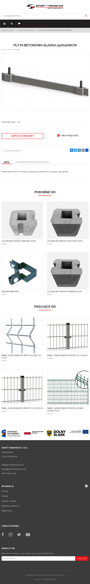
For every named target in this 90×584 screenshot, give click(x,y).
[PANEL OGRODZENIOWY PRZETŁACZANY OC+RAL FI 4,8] (68, 409)
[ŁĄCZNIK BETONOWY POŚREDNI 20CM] (64, 291)
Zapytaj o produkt (22, 136)
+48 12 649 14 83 (9, 473)
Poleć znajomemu (11, 151)
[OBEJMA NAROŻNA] (10, 291)
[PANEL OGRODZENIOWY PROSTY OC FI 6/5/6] (67, 355)
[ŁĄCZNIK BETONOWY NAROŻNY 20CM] (19, 241)
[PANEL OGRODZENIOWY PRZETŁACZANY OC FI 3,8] (22, 356)
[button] (6, 162)
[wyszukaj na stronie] (42, 15)
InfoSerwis (37, 579)
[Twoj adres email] (38, 558)
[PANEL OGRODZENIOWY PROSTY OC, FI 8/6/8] (22, 408)
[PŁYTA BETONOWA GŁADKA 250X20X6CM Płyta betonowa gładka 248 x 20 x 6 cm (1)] (45, 82)
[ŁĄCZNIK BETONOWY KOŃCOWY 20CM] (64, 241)
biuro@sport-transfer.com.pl (14, 469)
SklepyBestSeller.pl (49, 579)
